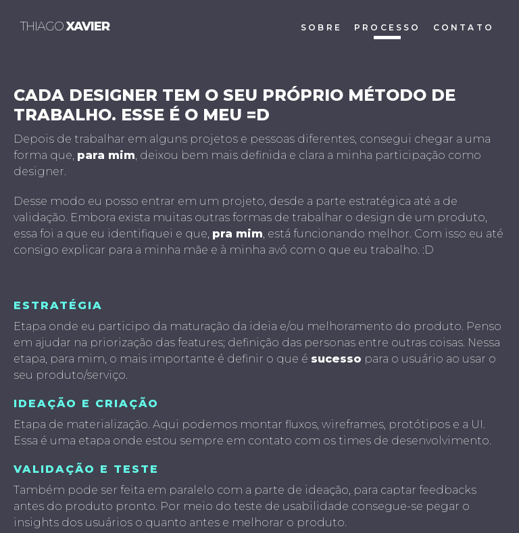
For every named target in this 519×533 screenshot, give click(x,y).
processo (387, 27)
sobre (321, 27)
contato (463, 27)
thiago (64, 26)
